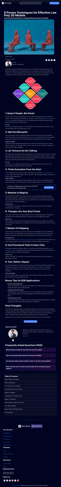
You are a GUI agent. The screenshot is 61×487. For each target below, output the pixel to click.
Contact (5, 456)
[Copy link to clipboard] (46, 60)
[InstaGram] (7, 480)
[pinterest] (12, 480)
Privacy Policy (17, 485)
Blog (4, 466)
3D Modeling (6, 439)
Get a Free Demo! (54, 3)
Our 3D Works (7, 463)
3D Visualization (7, 436)
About (4, 451)
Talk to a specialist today (30, 321)
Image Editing (7, 445)
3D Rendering (7, 433)
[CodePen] (15, 480)
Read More (25, 336)
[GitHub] (18, 480)
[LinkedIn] (49, 60)
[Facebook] (52, 60)
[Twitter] (54, 60)
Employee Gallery (8, 453)
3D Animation (7, 442)
